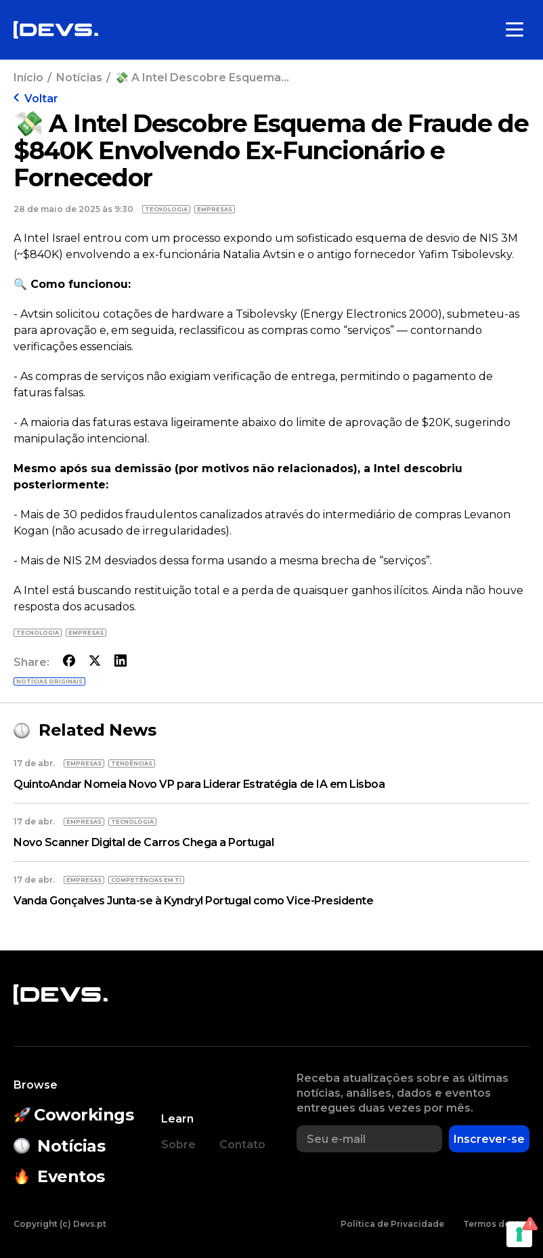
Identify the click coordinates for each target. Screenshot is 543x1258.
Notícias (79, 77)
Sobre (178, 1144)
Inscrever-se (489, 1139)
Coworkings (73, 1115)
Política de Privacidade (392, 1224)
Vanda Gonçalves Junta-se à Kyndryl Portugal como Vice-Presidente (193, 900)
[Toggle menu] (514, 30)
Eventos (59, 1176)
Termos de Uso (496, 1224)
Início (28, 77)
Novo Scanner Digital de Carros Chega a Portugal (144, 842)
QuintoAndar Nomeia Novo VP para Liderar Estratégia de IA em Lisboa (199, 784)
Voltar (36, 98)
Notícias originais (49, 681)
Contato (242, 1144)
